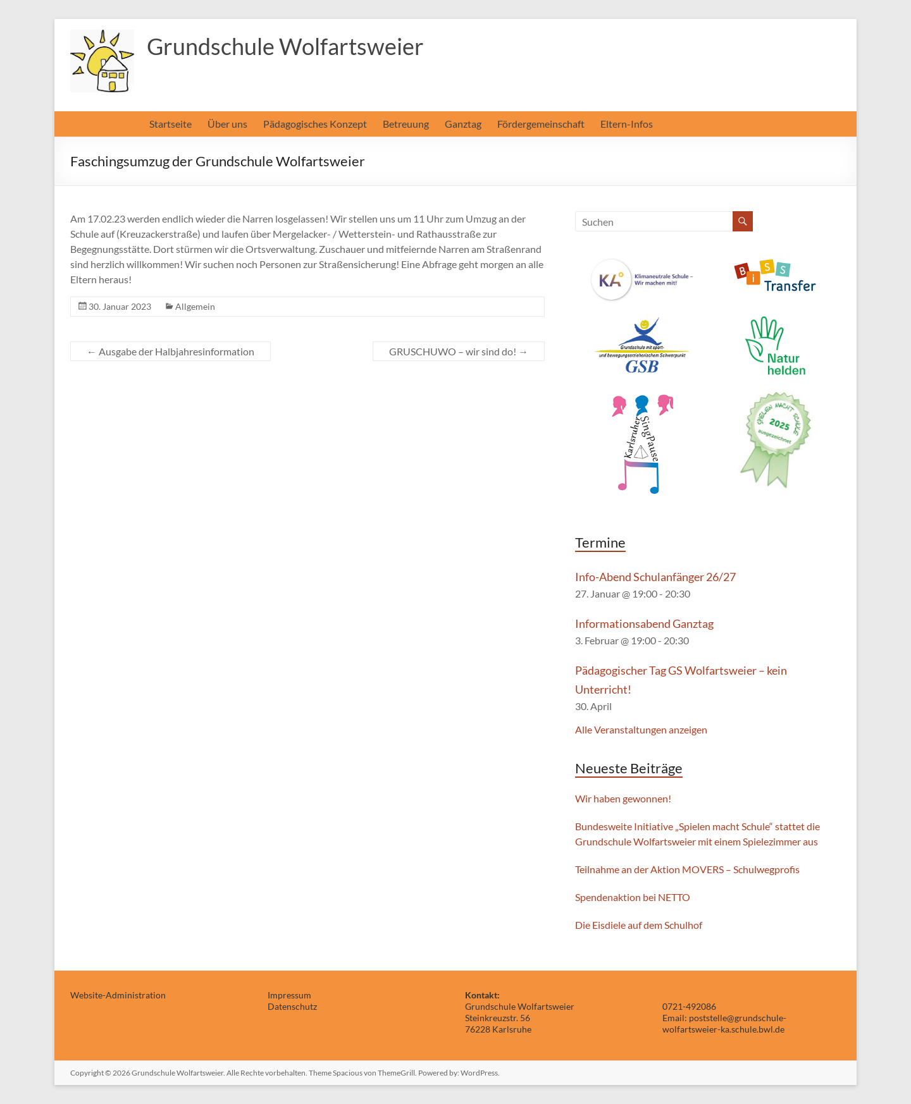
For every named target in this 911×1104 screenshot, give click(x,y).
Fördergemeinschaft (541, 124)
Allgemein (195, 306)
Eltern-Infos (626, 124)
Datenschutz (292, 1006)
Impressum (289, 995)
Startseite (170, 124)
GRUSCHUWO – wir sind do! (458, 351)
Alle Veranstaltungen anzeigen (641, 729)
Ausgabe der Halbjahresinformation (170, 351)
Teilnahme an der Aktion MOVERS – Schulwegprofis (687, 869)
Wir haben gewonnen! (623, 798)
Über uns (227, 124)
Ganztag (463, 124)
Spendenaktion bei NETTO (632, 897)
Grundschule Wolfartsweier (285, 46)
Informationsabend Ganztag (644, 623)
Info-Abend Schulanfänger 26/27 (655, 577)
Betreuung (406, 124)
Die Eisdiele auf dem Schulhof (638, 925)
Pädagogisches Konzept (315, 124)
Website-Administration (118, 995)
